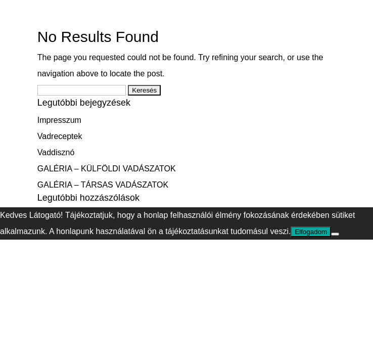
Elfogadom (311, 232)
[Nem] (335, 234)
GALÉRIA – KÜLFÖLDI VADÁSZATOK (106, 168)
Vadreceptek (59, 136)
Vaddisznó (56, 152)
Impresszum (59, 120)
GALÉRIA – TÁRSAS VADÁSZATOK (102, 184)
